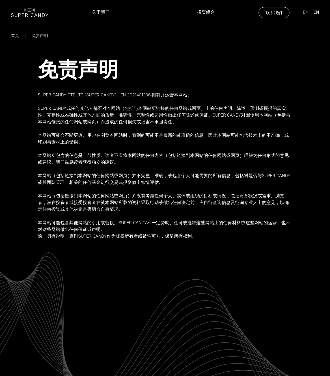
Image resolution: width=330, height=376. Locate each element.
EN (305, 13)
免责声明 (40, 35)
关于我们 (101, 13)
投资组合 (206, 13)
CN (316, 13)
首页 (15, 35)
